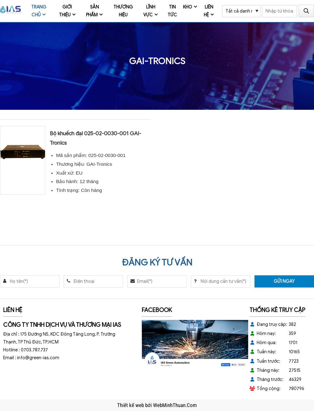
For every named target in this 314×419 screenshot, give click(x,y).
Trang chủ (38, 11)
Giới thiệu (65, 11)
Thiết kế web (131, 405)
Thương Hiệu (123, 11)
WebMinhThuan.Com (175, 405)
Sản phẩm (92, 11)
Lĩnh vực (149, 11)
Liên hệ (208, 11)
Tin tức (172, 11)
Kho (187, 7)
